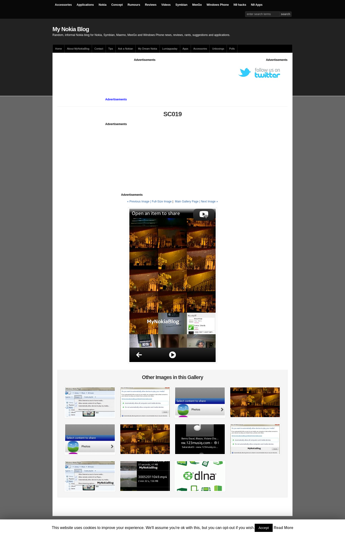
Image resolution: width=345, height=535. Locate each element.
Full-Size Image (162, 201)
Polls (232, 48)
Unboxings (218, 48)
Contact (98, 48)
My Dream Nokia (147, 48)
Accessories (63, 4)
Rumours (133, 4)
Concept (117, 4)
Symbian (181, 4)
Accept (264, 528)
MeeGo (197, 4)
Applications (85, 4)
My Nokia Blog (70, 29)
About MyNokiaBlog (78, 48)
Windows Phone (218, 4)
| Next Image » (208, 201)
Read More (283, 528)
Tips (110, 48)
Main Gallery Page (187, 201)
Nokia (103, 4)
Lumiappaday (170, 48)
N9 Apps (257, 4)
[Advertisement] (145, 73)
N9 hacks (240, 4)
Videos (166, 4)
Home (58, 48)
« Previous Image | (139, 201)
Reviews (150, 4)
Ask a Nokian (125, 48)
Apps (185, 48)
